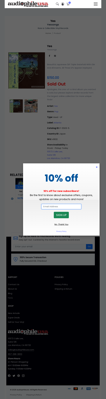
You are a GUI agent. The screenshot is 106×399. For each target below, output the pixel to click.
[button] (57, 4)
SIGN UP (61, 215)
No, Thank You (61, 224)
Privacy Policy (61, 231)
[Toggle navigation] (95, 4)
